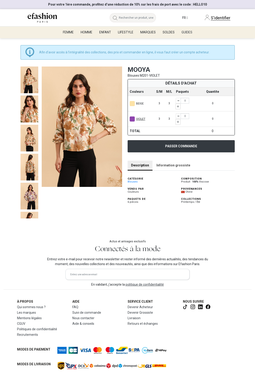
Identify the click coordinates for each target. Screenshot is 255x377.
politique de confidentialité (145, 284)
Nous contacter (83, 318)
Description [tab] (140, 165)
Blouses (133, 181)
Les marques (26, 312)
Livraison (134, 318)
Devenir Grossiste (140, 312)
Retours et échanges (143, 323)
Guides (187, 32)
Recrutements (27, 334)
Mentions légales (29, 318)
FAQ (75, 307)
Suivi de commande (86, 312)
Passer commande (181, 146)
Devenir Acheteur (140, 307)
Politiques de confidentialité (37, 329)
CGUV (21, 323)
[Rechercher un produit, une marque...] (137, 17)
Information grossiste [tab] (173, 165)
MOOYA (139, 69)
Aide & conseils (83, 323)
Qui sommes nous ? (31, 307)
